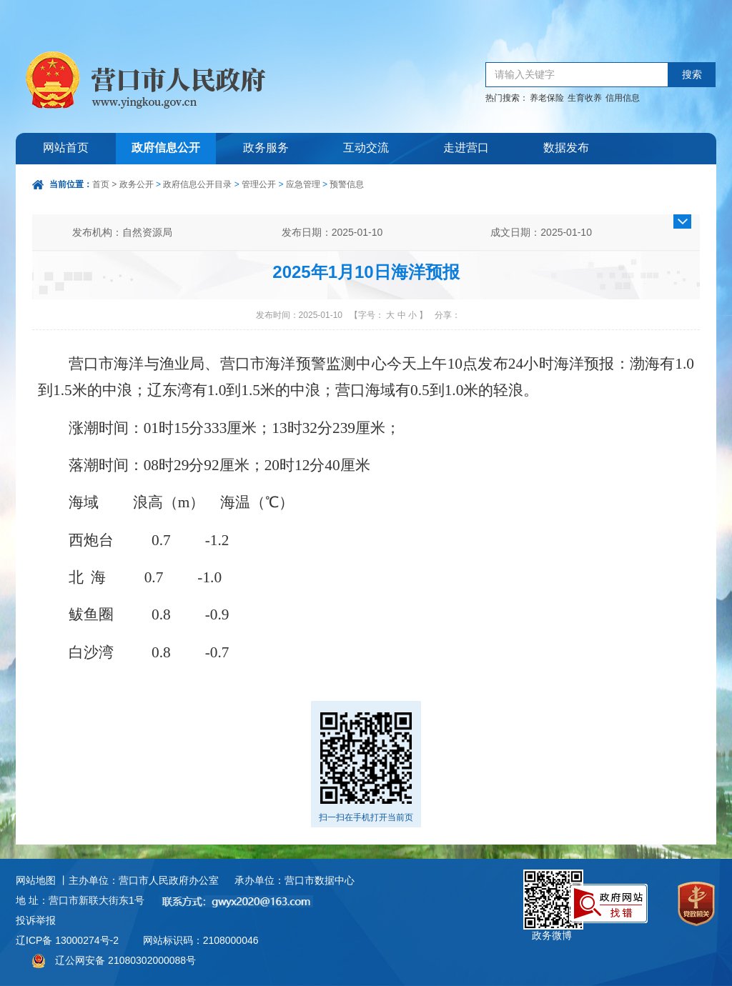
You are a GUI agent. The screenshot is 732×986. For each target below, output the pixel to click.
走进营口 (466, 148)
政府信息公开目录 (197, 184)
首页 (100, 184)
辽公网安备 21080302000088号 (125, 960)
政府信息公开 (166, 148)
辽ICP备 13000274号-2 (67, 940)
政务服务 (266, 148)
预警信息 (347, 184)
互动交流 (366, 148)
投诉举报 (36, 920)
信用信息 (622, 98)
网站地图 (36, 880)
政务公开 (136, 184)
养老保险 (547, 98)
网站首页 (66, 148)
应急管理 (303, 184)
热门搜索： (506, 98)
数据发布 (566, 148)
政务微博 (553, 886)
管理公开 (259, 184)
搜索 (692, 74)
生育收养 (585, 98)
